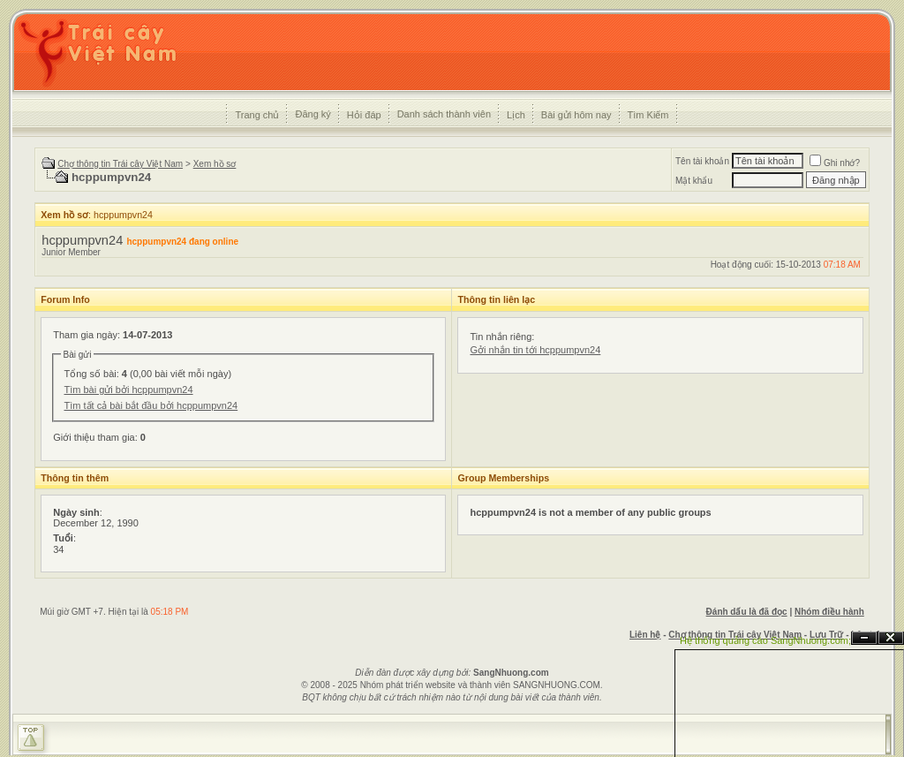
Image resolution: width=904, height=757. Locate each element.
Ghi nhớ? (835, 163)
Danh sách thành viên (444, 114)
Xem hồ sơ (215, 164)
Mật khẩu (693, 180)
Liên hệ (644, 635)
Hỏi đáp (364, 115)
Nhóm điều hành (829, 612)
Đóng (891, 638)
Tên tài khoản (702, 161)
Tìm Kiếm (648, 115)
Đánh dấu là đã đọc (746, 612)
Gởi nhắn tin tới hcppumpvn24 (535, 349)
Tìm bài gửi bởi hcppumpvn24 (128, 389)
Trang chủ (257, 115)
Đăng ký (312, 114)
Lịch (516, 115)
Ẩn (864, 638)
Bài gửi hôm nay (576, 115)
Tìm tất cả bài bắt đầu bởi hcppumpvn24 (150, 405)
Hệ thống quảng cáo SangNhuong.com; (765, 640)
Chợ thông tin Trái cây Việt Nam (120, 164)
